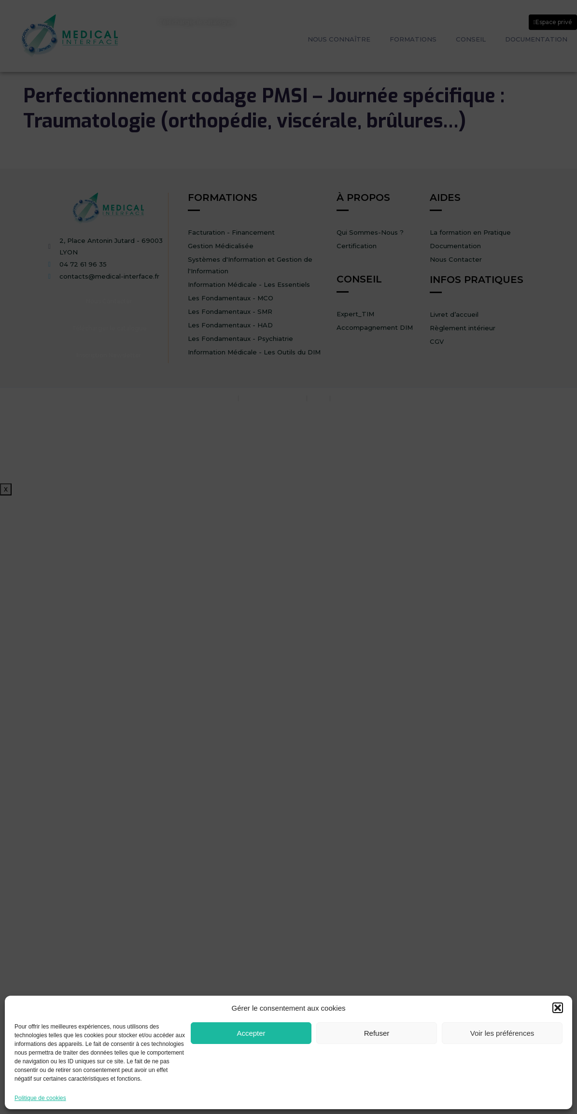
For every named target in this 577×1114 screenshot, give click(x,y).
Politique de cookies (40, 1098)
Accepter (251, 1033)
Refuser (377, 1033)
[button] (558, 1008)
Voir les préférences (502, 1033)
